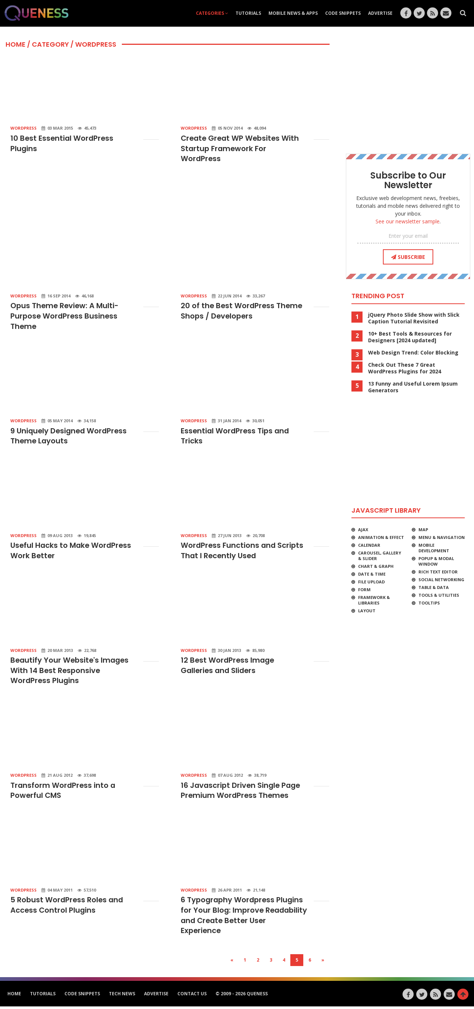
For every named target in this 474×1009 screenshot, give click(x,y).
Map (423, 529)
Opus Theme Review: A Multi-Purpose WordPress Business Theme (65, 316)
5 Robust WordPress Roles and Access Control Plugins (67, 907)
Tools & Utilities (438, 595)
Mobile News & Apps (293, 13)
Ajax (363, 529)
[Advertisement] (166, 195)
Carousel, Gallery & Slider (379, 555)
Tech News (122, 996)
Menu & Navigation (441, 537)
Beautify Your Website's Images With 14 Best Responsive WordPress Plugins (70, 672)
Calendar (369, 545)
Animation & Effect (381, 537)
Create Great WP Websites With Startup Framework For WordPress (241, 148)
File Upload (371, 582)
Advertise (380, 13)
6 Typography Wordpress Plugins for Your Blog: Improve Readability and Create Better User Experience (243, 918)
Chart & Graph (376, 566)
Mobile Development (433, 547)
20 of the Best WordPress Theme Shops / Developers (242, 311)
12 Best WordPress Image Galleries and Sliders (228, 667)
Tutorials (248, 13)
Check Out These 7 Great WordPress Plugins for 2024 (404, 368)
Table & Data (433, 587)
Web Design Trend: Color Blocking (413, 352)
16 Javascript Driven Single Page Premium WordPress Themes (242, 792)
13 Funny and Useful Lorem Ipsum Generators (413, 387)
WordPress (23, 128)
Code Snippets (343, 13)
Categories (212, 13)
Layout (366, 610)
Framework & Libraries (374, 600)
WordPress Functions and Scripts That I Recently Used (243, 552)
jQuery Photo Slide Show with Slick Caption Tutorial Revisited (414, 318)
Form (364, 589)
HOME (16, 44)
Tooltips (429, 603)
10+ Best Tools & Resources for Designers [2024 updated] (410, 337)
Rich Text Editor (438, 572)
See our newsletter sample (407, 221)
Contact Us (192, 996)
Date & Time (371, 574)
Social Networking (441, 579)
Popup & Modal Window (436, 561)
